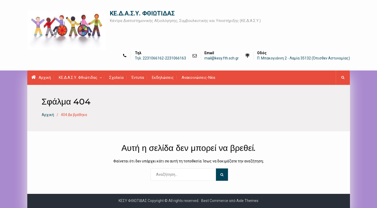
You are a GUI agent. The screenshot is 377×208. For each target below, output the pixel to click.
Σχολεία (116, 77)
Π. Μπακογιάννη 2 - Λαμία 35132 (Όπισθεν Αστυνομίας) (303, 58)
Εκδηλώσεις (163, 77)
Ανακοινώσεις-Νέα (198, 77)
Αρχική (41, 77)
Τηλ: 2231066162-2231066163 (160, 58)
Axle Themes (247, 201)
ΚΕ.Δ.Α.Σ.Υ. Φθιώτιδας (78, 77)
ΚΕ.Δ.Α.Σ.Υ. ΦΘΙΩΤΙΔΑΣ (142, 13)
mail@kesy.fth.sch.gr (221, 58)
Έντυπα (137, 77)
